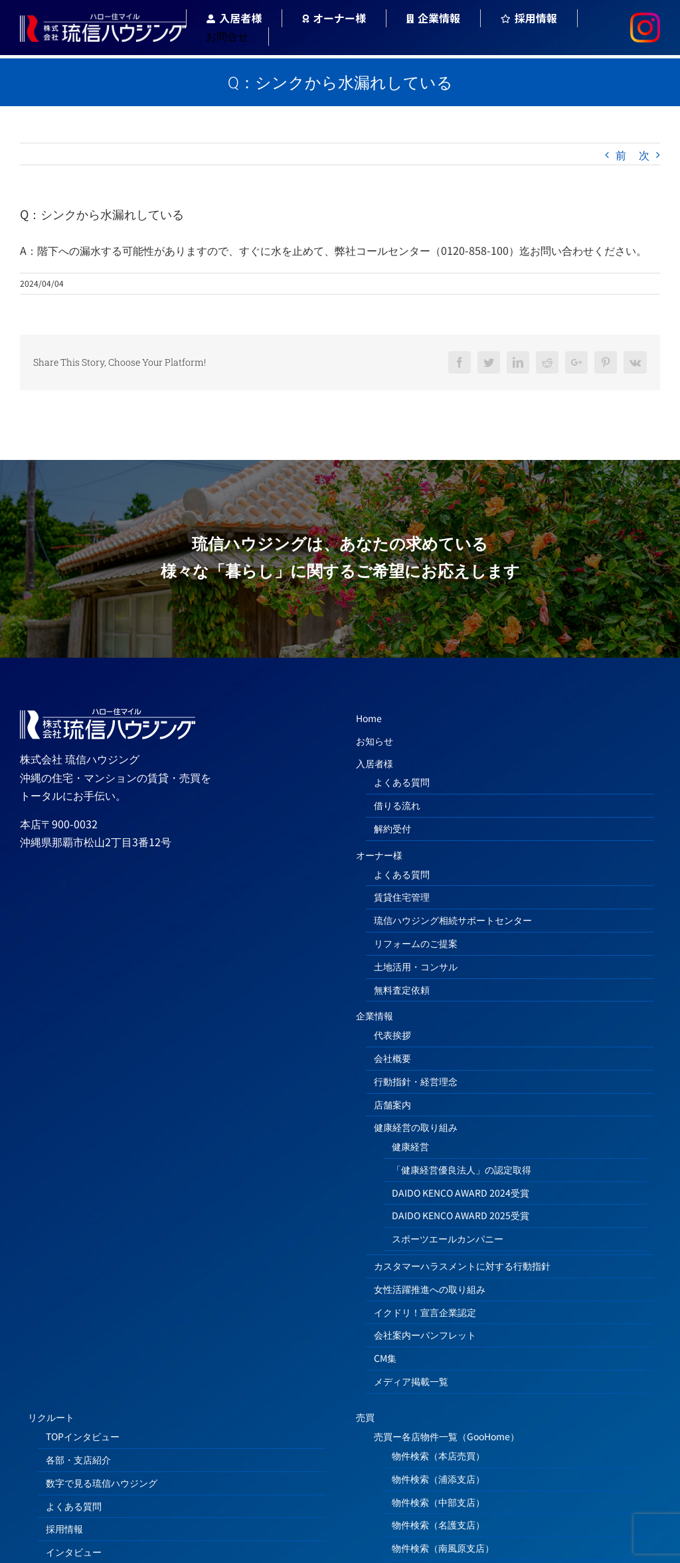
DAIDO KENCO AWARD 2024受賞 (460, 1192)
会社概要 (392, 1058)
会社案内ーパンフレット (425, 1334)
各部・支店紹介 (78, 1459)
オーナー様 (379, 854)
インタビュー (74, 1551)
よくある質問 (402, 781)
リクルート (51, 1417)
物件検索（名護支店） (438, 1524)
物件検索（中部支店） (438, 1502)
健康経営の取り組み (416, 1127)
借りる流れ (397, 805)
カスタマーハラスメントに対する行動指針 (462, 1265)
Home (369, 718)
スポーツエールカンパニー (447, 1238)
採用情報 (64, 1528)
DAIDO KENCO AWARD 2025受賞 (460, 1215)
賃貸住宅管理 (402, 896)
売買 (365, 1417)
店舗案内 (392, 1104)
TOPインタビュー (83, 1436)
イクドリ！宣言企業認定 (425, 1312)
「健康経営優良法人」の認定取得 (461, 1169)
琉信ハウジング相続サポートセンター (453, 920)
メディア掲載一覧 (411, 1381)
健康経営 (410, 1146)
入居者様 (374, 763)
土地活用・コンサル (416, 966)
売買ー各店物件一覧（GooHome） (446, 1436)
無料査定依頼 (402, 989)
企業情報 (374, 1015)
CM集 (385, 1358)
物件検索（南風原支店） (443, 1547)
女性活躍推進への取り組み (429, 1289)
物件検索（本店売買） (438, 1455)
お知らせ (374, 740)
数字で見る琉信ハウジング (101, 1482)
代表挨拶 (392, 1034)
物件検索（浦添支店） (438, 1478)
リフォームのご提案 (416, 943)
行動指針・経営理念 (416, 1081)
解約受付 (392, 828)
